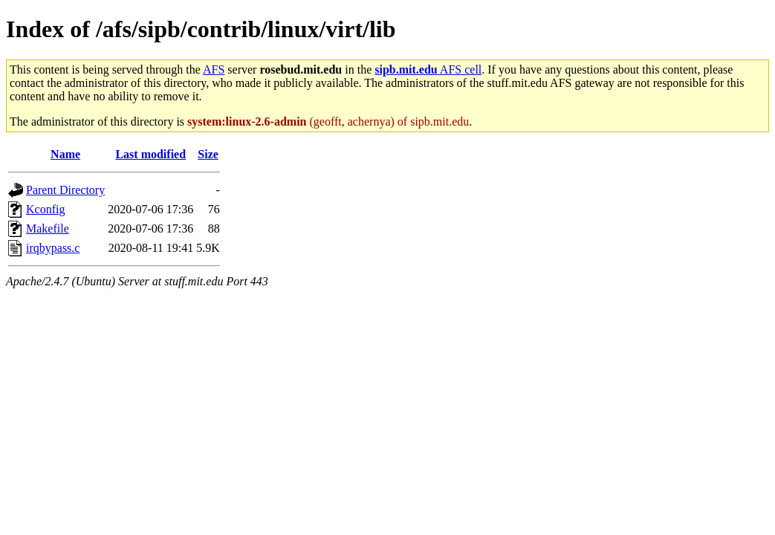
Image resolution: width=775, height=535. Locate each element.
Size (208, 154)
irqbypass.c (53, 247)
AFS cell (427, 69)
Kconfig (45, 209)
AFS (213, 69)
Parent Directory (65, 190)
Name (65, 154)
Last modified (150, 154)
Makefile (47, 228)
